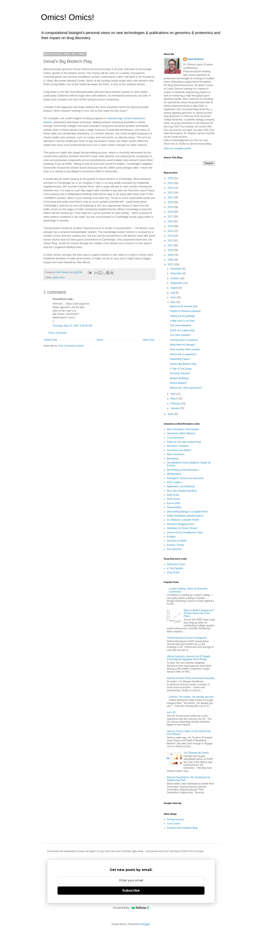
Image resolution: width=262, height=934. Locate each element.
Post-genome (174, 549)
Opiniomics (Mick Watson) (181, 433)
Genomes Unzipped (178, 445)
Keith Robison (195, 59)
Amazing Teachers (180, 373)
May (173, 302)
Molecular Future (176, 564)
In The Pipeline (175, 568)
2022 (171, 192)
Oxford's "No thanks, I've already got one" (191, 696)
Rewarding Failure (180, 359)
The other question (180, 335)
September (177, 283)
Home (100, 339)
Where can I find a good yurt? (186, 387)
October (175, 278)
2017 (171, 216)
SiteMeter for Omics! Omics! (182, 528)
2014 (171, 231)
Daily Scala (173, 494)
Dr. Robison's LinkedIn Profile (183, 519)
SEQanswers (174, 474)
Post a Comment (58, 332)
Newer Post (50, 339)
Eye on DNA (173, 503)
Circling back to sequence (184, 340)
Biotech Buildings (179, 378)
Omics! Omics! (67, 17)
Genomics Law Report (179, 450)
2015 (171, 226)
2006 (171, 414)
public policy (59, 277)
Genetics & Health (177, 540)
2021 (171, 197)
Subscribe (131, 890)
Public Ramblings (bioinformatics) (185, 515)
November (177, 273)
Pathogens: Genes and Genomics (185, 478)
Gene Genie (173, 499)
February (176, 403)
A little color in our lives (182, 320)
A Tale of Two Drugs (181, 368)
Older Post (148, 339)
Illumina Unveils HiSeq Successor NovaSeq (190, 678)
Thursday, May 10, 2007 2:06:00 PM (72, 325)
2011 (171, 245)
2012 (171, 240)
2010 (171, 250)
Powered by (131, 907)
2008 (171, 259)
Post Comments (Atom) (71, 345)
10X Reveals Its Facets (196, 752)
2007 (171, 264)
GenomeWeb (174, 507)
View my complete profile (177, 148)
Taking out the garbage (182, 316)
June (173, 297)
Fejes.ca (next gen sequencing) (184, 441)
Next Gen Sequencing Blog (181, 490)
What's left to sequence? (183, 354)
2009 (171, 255)
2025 (171, 178)
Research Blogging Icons (180, 524)
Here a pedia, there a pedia (185, 349)
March (174, 398)
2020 (171, 202)
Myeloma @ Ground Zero (184, 306)
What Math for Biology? (182, 344)
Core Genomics (175, 437)
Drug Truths (173, 572)
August (175, 287)
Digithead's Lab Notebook (181, 486)
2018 (171, 211)
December (177, 268)
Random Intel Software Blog (182, 827)
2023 (171, 187)
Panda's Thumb (175, 545)
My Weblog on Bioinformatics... (184, 469)
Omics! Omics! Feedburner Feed (184, 532)
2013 (171, 235)
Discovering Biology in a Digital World (187, 511)
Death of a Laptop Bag (182, 330)
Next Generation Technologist (183, 429)
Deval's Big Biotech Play (183, 364)
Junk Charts (173, 823)
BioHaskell (172, 458)
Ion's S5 (171, 712)
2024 (171, 183)
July (173, 292)
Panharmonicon (175, 819)
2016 (171, 221)
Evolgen (171, 536)
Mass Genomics (175, 454)
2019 (171, 207)
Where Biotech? (178, 383)
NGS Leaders (174, 482)
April (173, 393)
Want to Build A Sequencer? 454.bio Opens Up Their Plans (199, 613)
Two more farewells (180, 325)
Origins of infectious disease (185, 311)
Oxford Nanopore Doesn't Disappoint (187, 637)
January (175, 408)
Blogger (145, 924)
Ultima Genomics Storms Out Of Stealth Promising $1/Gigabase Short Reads (188, 658)
